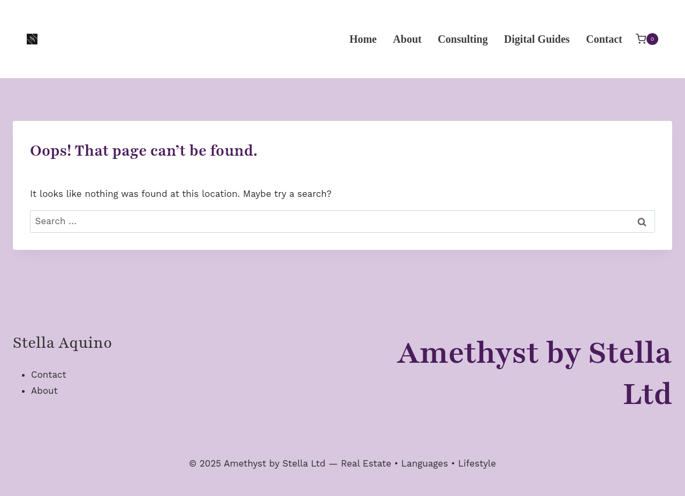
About (407, 39)
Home (363, 39)
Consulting (463, 39)
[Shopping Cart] (647, 39)
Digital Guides (537, 39)
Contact (604, 39)
